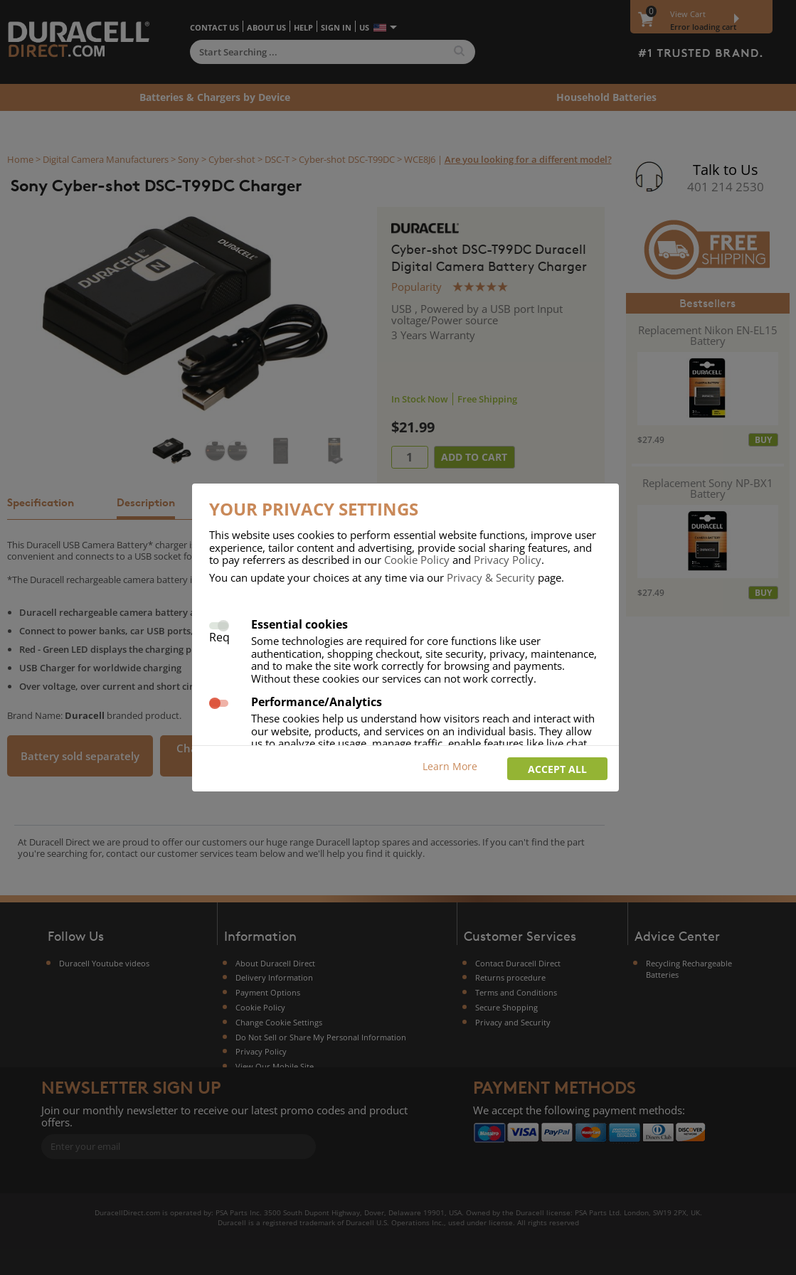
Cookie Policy (417, 560)
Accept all (557, 769)
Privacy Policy (507, 560)
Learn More (450, 766)
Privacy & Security (491, 577)
